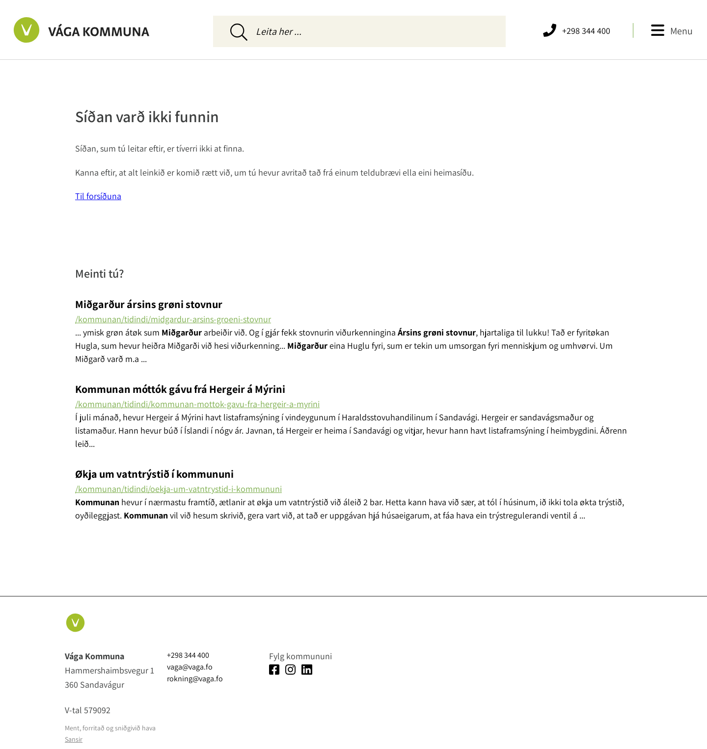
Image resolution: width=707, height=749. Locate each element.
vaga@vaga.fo (190, 667)
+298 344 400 (586, 30)
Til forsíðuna (98, 196)
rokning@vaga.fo (195, 678)
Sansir (73, 739)
